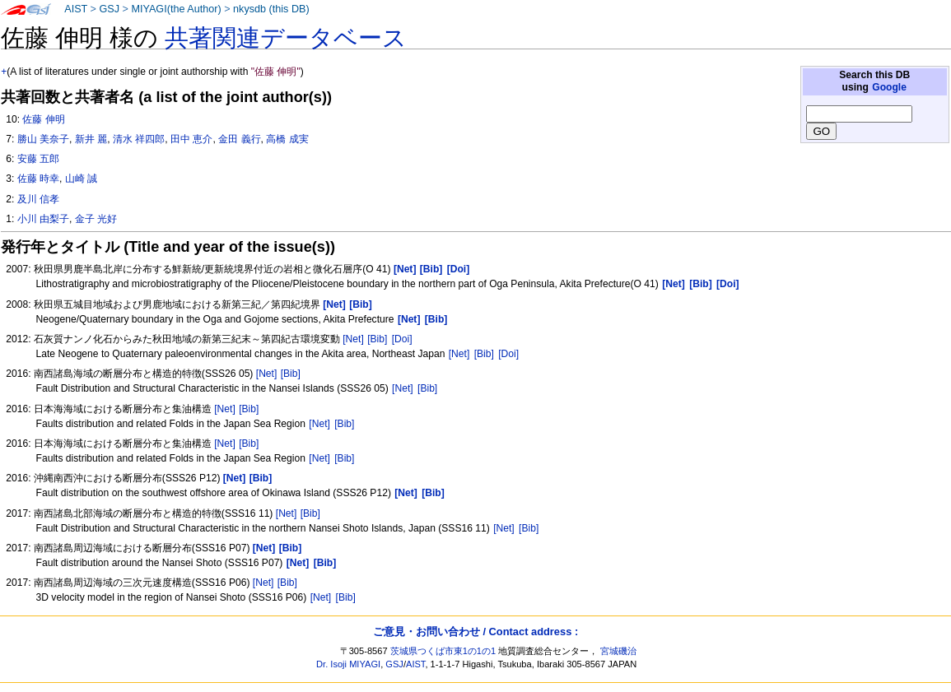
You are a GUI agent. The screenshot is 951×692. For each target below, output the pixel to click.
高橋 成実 (287, 139)
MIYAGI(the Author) (176, 9)
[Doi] (402, 339)
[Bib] (377, 339)
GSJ (109, 9)
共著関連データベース (286, 38)
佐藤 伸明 (43, 119)
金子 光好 (96, 219)
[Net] (353, 339)
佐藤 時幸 (38, 178)
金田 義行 (239, 139)
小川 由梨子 (43, 219)
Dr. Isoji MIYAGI (348, 664)
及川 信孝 (38, 199)
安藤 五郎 (38, 159)
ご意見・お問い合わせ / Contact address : (475, 631)
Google (889, 87)
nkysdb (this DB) (271, 9)
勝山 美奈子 (43, 139)
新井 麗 (91, 139)
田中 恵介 (191, 139)
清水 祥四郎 (139, 139)
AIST (75, 9)
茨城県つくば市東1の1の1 (443, 651)
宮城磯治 (618, 651)
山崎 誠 (81, 178)
